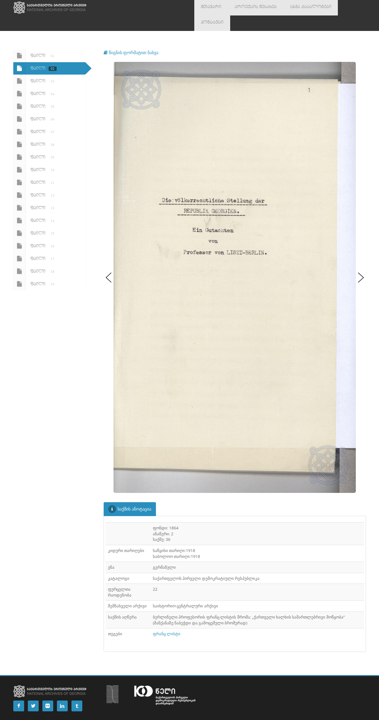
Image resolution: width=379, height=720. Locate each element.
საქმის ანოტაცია (129, 494)
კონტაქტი (335, 7)
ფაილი (35, 40)
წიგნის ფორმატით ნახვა (131, 37)
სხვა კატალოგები (296, 7)
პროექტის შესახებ (247, 7)
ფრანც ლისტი (166, 618)
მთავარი (208, 7)
